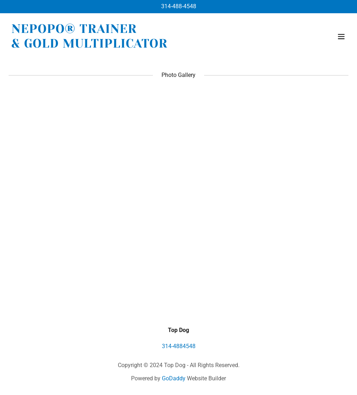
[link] (89, 45)
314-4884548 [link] (179, 346)
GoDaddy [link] (173, 378)
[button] (341, 36)
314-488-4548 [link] (178, 6)
